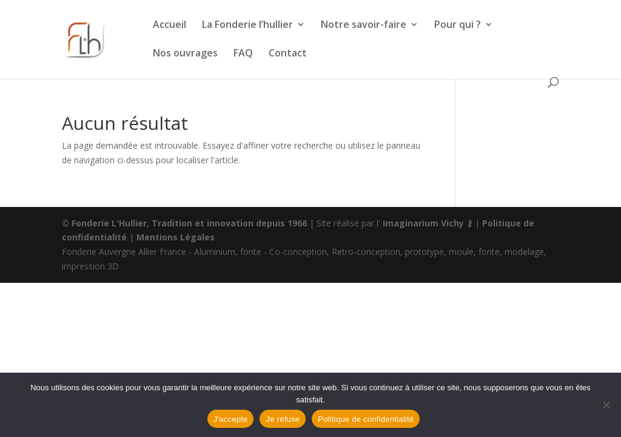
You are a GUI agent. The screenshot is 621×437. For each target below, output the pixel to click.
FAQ (243, 54)
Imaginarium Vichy (423, 223)
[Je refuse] (606, 405)
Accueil (169, 25)
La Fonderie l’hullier (247, 25)
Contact (288, 54)
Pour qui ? (457, 25)
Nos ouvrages (185, 54)
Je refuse (283, 419)
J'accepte (230, 419)
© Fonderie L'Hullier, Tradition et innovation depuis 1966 (184, 223)
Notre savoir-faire (363, 25)
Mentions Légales (175, 237)
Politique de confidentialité (366, 419)
